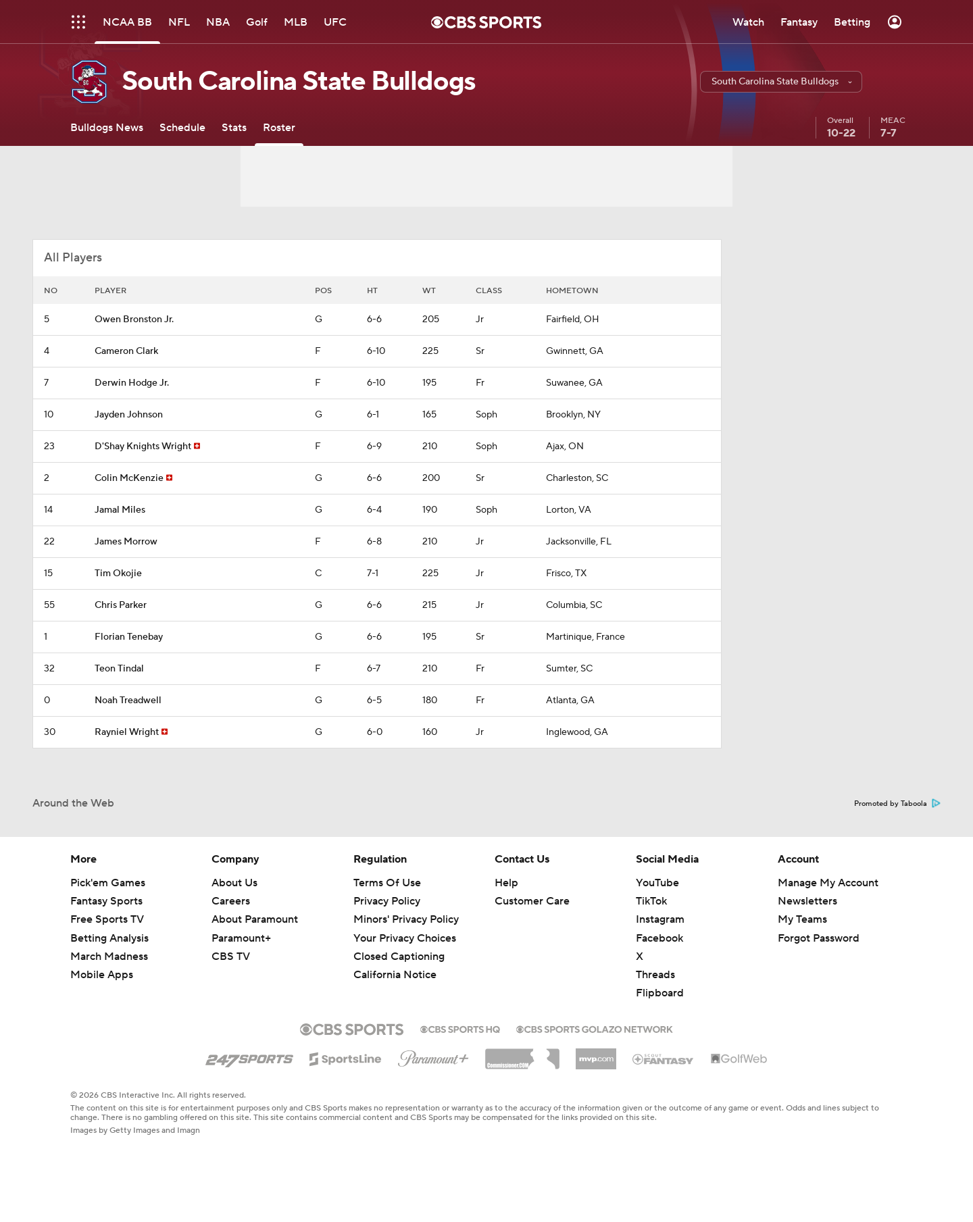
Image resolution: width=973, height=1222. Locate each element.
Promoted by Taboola (897, 804)
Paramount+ (241, 938)
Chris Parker (121, 605)
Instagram (660, 919)
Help (506, 883)
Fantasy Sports (106, 901)
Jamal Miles (120, 510)
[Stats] (234, 127)
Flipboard (660, 993)
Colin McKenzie (129, 478)
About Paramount (254, 919)
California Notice (394, 975)
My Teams (802, 919)
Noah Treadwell (128, 700)
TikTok (651, 901)
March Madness (109, 956)
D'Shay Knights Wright (143, 446)
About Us (234, 883)
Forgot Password (818, 938)
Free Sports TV (107, 919)
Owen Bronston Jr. (134, 319)
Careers (230, 901)
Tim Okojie (118, 573)
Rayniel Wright (127, 732)
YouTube (657, 883)
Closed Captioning (399, 956)
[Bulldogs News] (106, 127)
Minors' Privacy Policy (406, 919)
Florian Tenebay (129, 637)
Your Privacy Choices (404, 938)
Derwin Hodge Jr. (132, 383)
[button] (781, 82)
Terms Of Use (387, 883)
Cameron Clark (126, 351)
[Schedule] (182, 127)
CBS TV (230, 956)
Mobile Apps (101, 975)
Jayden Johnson (129, 415)
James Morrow (126, 542)
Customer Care (532, 901)
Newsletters (807, 901)
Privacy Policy (386, 901)
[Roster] (279, 127)
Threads (655, 975)
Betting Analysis (109, 938)
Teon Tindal (119, 669)
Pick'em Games (107, 883)
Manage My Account (828, 883)
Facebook (659, 938)
